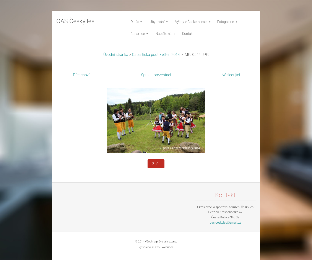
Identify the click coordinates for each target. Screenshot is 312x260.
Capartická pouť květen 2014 (156, 54)
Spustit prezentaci (156, 75)
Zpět (156, 164)
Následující (231, 75)
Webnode (168, 247)
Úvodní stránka (115, 54)
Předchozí (81, 75)
